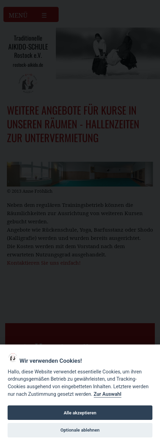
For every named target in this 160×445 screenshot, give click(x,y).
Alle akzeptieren (80, 412)
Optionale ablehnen (80, 430)
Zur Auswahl (107, 394)
